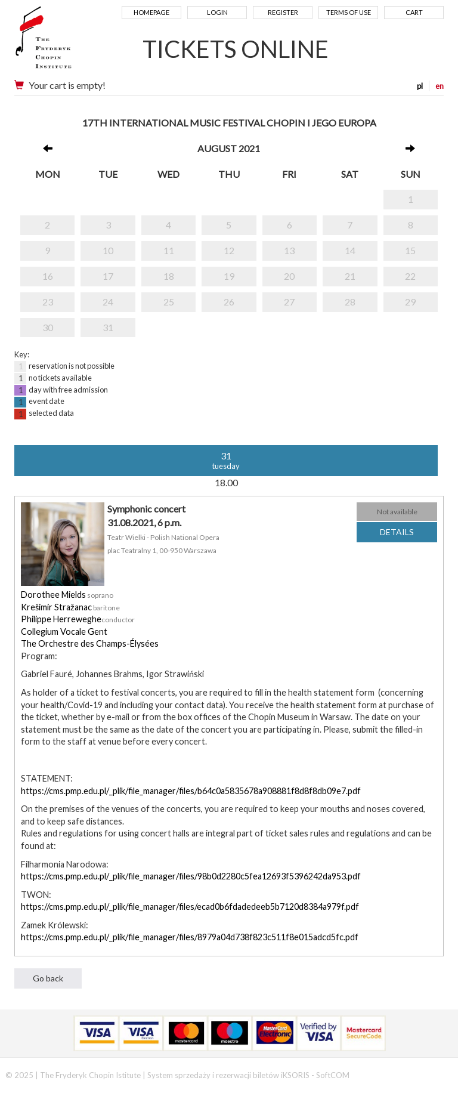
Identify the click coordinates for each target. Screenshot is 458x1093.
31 (108, 327)
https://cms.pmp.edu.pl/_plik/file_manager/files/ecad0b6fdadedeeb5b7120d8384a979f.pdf (190, 906)
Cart (414, 12)
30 (47, 327)
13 (289, 250)
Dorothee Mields (53, 594)
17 (108, 276)
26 (229, 301)
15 (410, 250)
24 (108, 301)
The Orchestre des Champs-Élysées (90, 643)
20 (289, 276)
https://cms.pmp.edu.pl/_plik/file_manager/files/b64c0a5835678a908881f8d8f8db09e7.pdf (191, 791)
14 (350, 250)
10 (108, 250)
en (439, 86)
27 (289, 301)
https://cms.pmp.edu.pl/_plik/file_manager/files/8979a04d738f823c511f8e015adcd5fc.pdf (189, 937)
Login (217, 12)
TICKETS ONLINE (236, 49)
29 (410, 301)
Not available (397, 511)
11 (168, 250)
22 (410, 276)
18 (168, 276)
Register (283, 12)
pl (420, 86)
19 (229, 276)
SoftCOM (332, 1075)
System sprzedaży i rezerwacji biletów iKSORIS (228, 1075)
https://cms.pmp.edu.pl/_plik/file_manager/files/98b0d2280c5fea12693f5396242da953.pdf (191, 876)
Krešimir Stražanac (56, 607)
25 (168, 301)
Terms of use (348, 12)
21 (350, 276)
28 (350, 301)
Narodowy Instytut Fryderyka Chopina (66, 42)
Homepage (151, 12)
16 (47, 276)
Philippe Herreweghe (61, 619)
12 (229, 250)
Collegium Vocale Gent (64, 631)
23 (47, 301)
